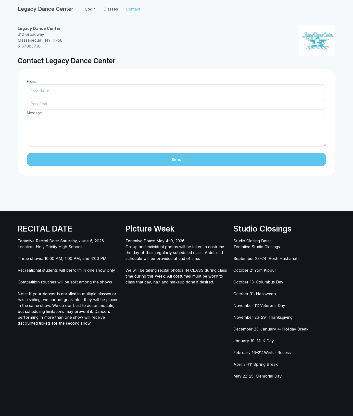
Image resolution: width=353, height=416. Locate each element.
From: (31, 81)
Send (176, 159)
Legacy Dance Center (46, 9)
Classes (110, 9)
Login (90, 9)
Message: (35, 113)
